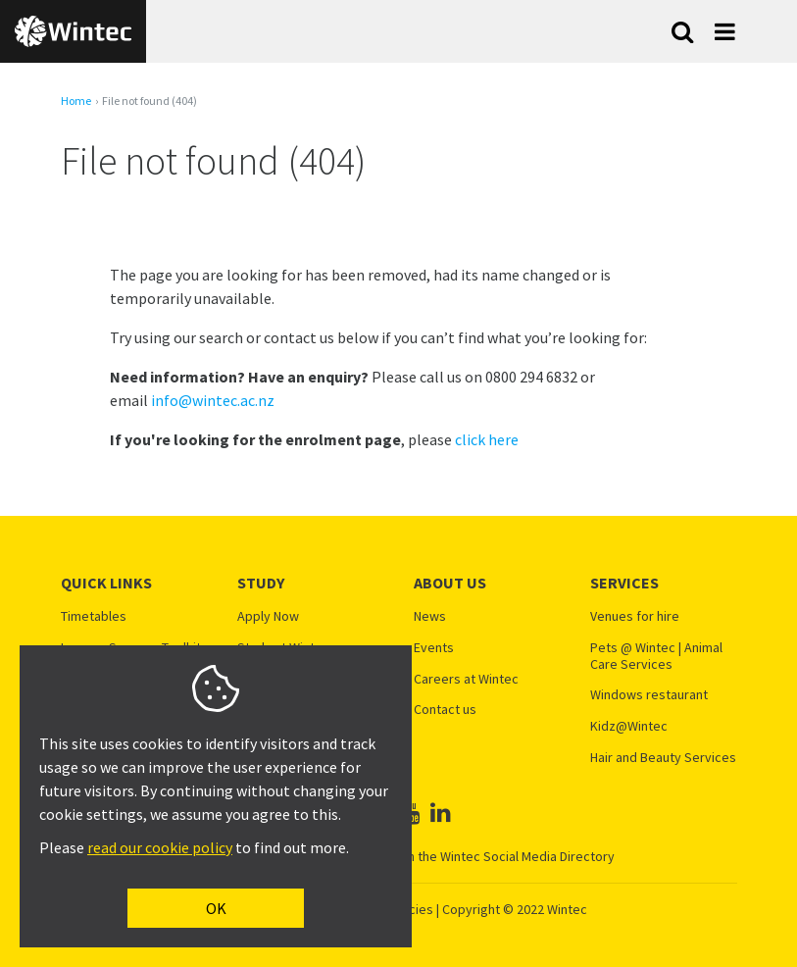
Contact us (445, 709)
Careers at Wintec (466, 679)
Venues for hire (634, 616)
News (430, 616)
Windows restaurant (649, 695)
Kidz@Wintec (629, 726)
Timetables (93, 616)
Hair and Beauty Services (663, 757)
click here (487, 439)
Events (434, 647)
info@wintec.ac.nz (212, 400)
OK (216, 908)
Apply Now (268, 616)
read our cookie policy (159, 847)
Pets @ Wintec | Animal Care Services (656, 656)
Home (76, 101)
